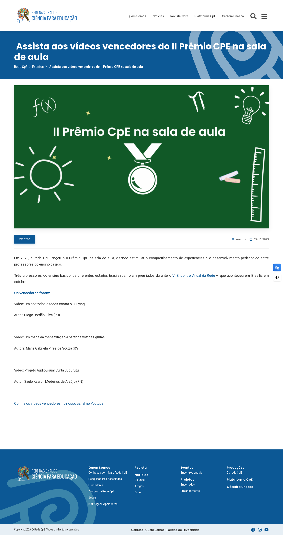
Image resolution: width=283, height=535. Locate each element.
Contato (137, 530)
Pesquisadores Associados (105, 478)
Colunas (140, 479)
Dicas (138, 492)
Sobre (92, 497)
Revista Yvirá (179, 16)
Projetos (187, 479)
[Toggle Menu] (264, 16)
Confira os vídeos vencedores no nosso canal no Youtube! (59, 403)
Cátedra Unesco (233, 16)
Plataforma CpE (205, 16)
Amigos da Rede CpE (101, 491)
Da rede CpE (234, 472)
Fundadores (95, 485)
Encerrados (188, 484)
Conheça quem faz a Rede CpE (107, 472)
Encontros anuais (191, 472)
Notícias (158, 16)
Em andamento (190, 490)
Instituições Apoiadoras (103, 504)
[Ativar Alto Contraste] (277, 277)
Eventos (24, 239)
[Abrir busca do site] (253, 16)
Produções (235, 467)
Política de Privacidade (182, 530)
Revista (141, 467)
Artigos (139, 486)
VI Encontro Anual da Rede (193, 275)
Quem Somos (137, 16)
